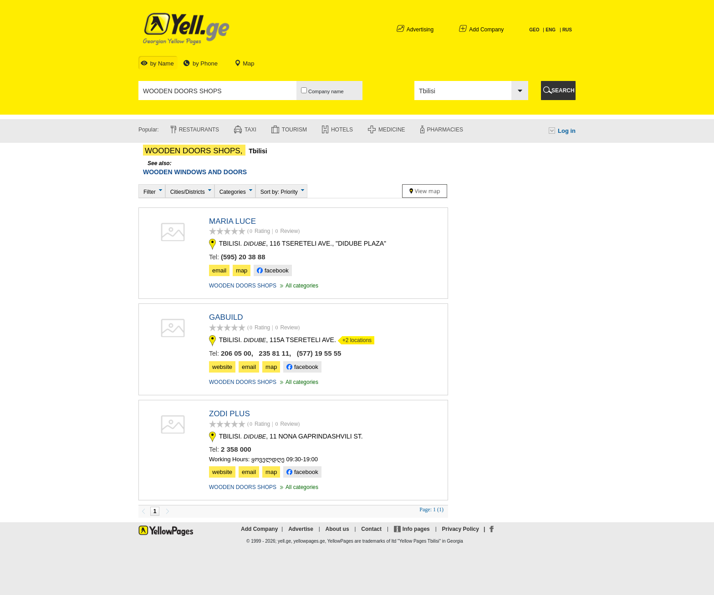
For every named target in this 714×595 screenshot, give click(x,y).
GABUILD (226, 317)
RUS (567, 29)
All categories (298, 285)
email (219, 270)
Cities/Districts (187, 192)
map (241, 270)
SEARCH (563, 90)
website (222, 366)
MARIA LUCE (232, 221)
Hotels (342, 129)
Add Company (486, 29)
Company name (322, 90)
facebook (272, 270)
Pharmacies (445, 129)
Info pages (416, 529)
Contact (371, 529)
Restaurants (199, 129)
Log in (567, 130)
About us (337, 529)
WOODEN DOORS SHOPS (242, 285)
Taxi (250, 129)
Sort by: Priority (279, 192)
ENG (551, 29)
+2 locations (355, 340)
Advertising (420, 29)
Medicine (391, 129)
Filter (149, 192)
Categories (232, 192)
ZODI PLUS (229, 413)
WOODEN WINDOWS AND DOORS (195, 172)
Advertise (300, 529)
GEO (535, 29)
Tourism (294, 129)
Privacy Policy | (465, 529)
